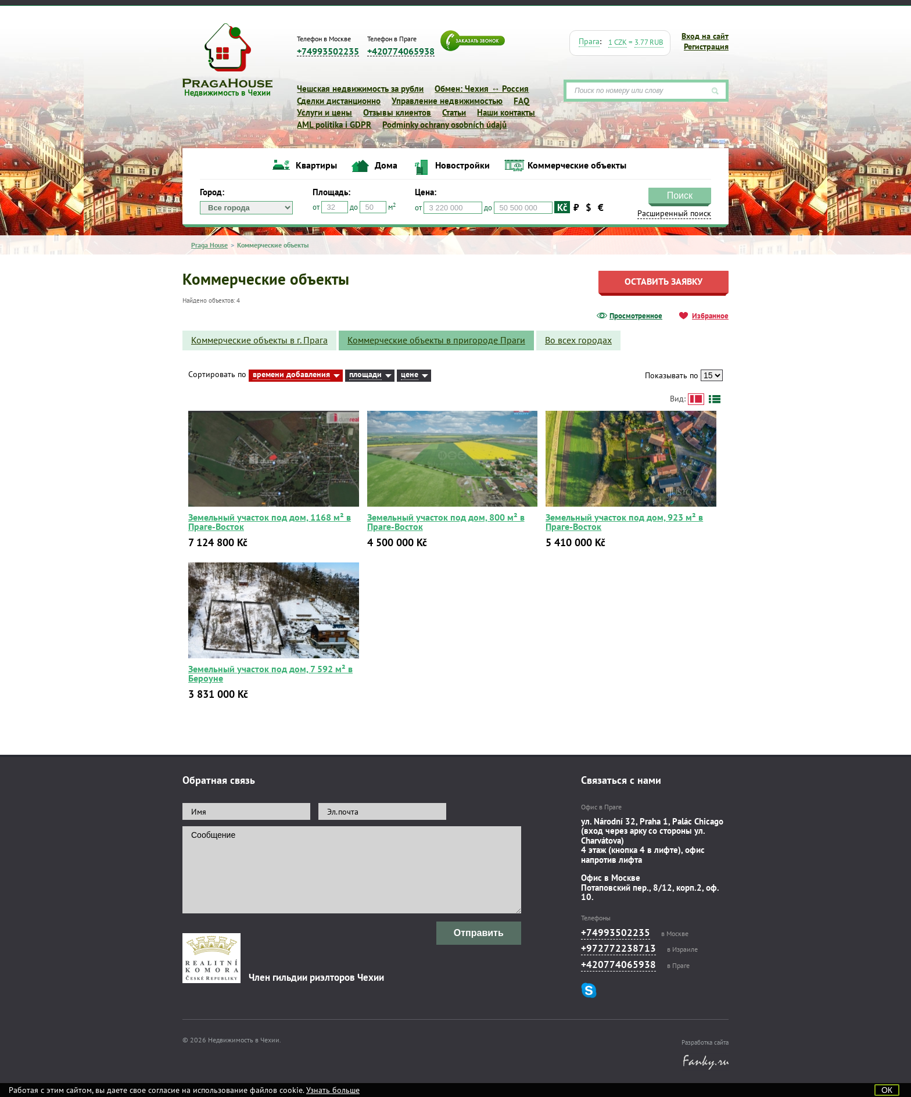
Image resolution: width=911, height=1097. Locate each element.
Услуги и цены (324, 112)
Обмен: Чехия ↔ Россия (482, 88)
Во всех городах (578, 340)
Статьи (454, 112)
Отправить (479, 933)
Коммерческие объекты (577, 165)
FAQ (521, 100)
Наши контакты (506, 112)
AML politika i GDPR (334, 124)
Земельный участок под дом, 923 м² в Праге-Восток (624, 521)
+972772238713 (618, 948)
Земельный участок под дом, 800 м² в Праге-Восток (446, 521)
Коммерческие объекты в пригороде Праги (436, 340)
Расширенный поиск (674, 213)
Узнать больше (333, 1090)
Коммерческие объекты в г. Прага (259, 340)
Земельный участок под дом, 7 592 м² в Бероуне (270, 673)
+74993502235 (328, 51)
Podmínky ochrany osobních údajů (444, 124)
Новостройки (462, 165)
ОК (886, 1090)
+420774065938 (401, 51)
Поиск (680, 195)
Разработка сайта (705, 1042)
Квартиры (316, 165)
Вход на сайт (705, 36)
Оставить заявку (663, 281)
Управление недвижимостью (447, 100)
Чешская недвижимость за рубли (360, 88)
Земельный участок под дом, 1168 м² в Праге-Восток (269, 521)
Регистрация (706, 46)
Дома (386, 165)
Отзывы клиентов (397, 112)
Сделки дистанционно (339, 100)
